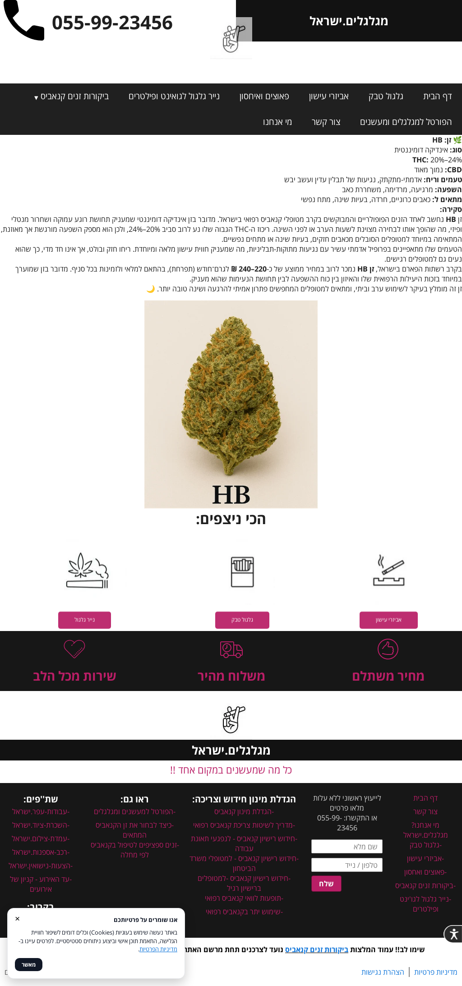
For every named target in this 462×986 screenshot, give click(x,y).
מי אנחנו (277, 122)
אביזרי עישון (329, 96)
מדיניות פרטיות (435, 972)
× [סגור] (17, 918)
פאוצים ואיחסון (264, 96)
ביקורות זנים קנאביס (75, 96)
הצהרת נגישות (382, 972)
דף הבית (437, 96)
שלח (326, 884)
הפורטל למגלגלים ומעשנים (406, 122)
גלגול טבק (386, 96)
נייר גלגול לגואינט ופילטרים (174, 96)
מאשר (29, 964)
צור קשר (326, 122)
